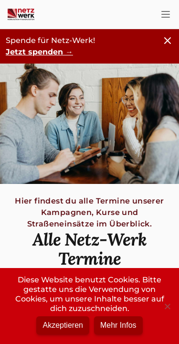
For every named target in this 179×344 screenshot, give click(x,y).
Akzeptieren (62, 325)
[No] (167, 306)
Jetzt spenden (39, 51)
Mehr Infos (118, 325)
